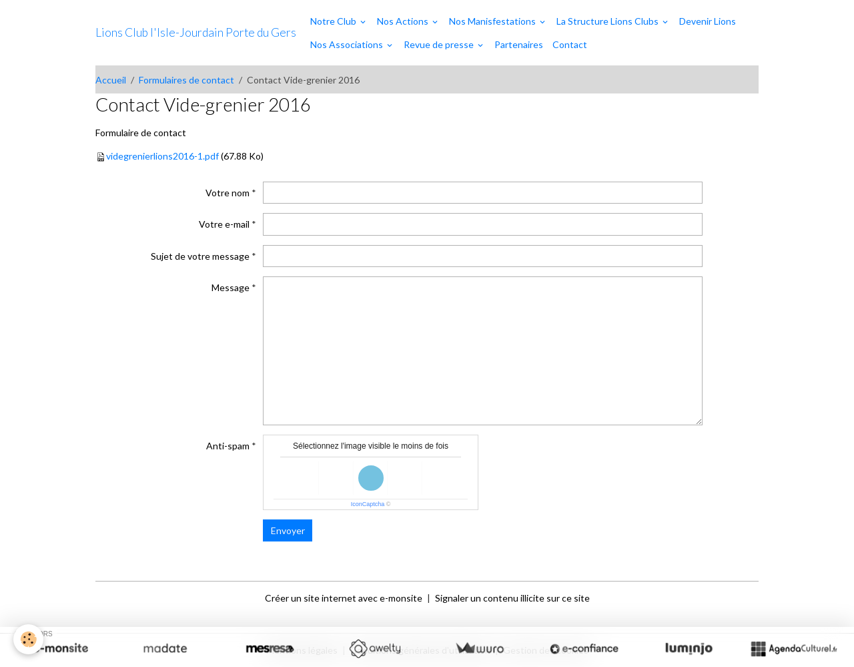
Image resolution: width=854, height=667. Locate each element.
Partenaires (518, 44)
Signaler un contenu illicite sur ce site (512, 598)
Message (230, 287)
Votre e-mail (224, 224)
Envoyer (288, 530)
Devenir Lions (707, 21)
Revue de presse (440, 44)
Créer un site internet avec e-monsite (343, 598)
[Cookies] (28, 639)
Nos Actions (403, 21)
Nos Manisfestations (493, 21)
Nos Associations (347, 44)
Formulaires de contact (186, 79)
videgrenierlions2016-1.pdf (162, 156)
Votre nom (227, 192)
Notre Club (334, 21)
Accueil (110, 79)
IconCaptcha (368, 504)
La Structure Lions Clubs (608, 21)
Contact (569, 44)
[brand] (195, 32)
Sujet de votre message (200, 256)
